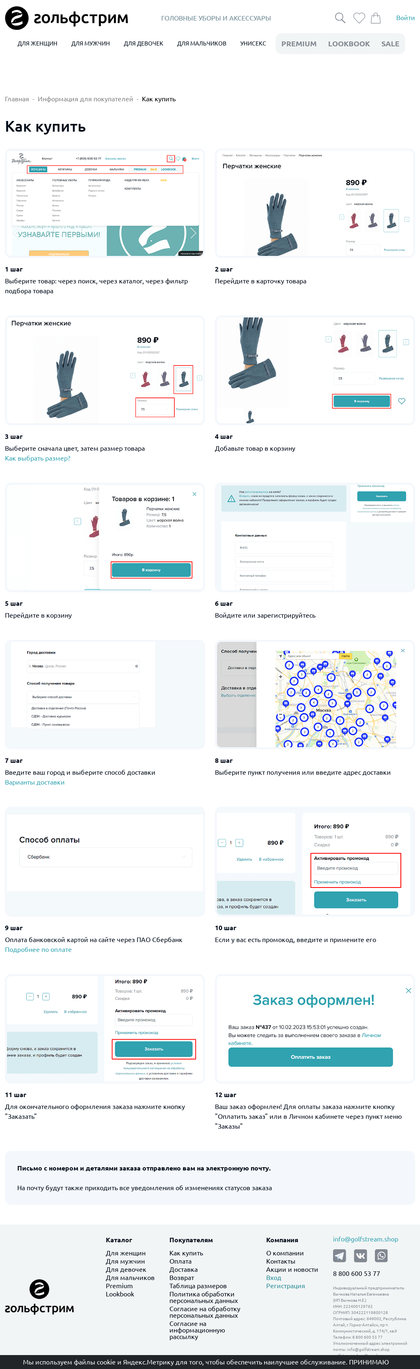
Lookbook (120, 1294)
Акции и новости (292, 1269)
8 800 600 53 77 (356, 1273)
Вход (273, 1277)
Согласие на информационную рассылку (197, 1330)
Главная (17, 99)
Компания (282, 1240)
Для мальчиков (130, 1277)
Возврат (181, 1277)
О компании (285, 1253)
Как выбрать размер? (37, 458)
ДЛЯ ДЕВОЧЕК (143, 43)
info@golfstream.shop (365, 1239)
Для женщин (126, 1253)
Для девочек (126, 1269)
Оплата (180, 1261)
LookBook (349, 43)
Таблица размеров (198, 1285)
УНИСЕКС (253, 43)
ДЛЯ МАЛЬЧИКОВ (201, 43)
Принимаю (369, 1362)
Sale (390, 43)
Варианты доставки (35, 782)
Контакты (280, 1261)
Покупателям (191, 1240)
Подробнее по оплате (38, 949)
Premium (119, 1285)
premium (299, 43)
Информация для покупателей (85, 99)
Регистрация (285, 1285)
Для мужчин (125, 1261)
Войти (405, 17)
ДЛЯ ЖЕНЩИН (37, 43)
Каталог (119, 1240)
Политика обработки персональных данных (203, 1297)
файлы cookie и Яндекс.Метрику (124, 1362)
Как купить (159, 99)
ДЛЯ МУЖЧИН (90, 43)
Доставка (183, 1269)
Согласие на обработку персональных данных (204, 1312)
